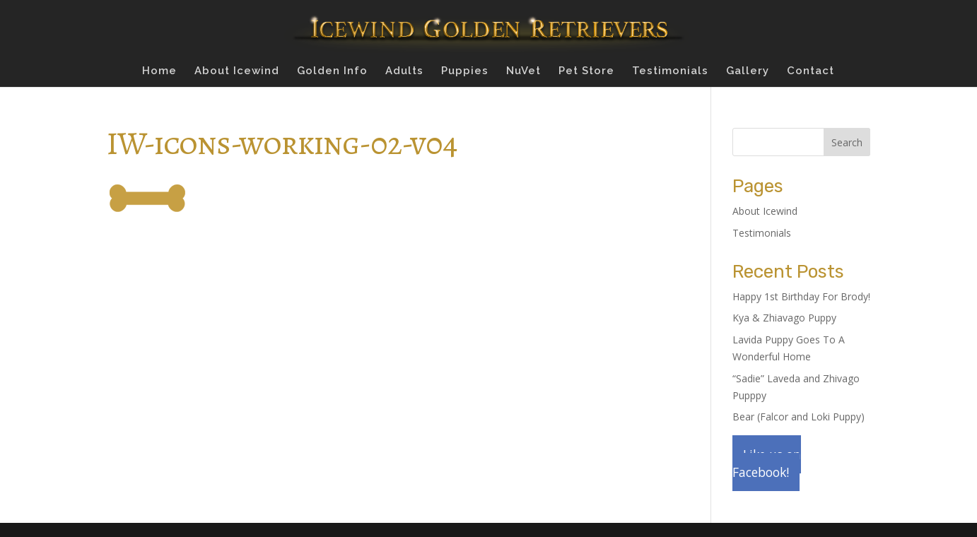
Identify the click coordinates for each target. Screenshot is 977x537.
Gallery (747, 71)
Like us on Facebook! (766, 463)
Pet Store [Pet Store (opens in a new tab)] (586, 71)
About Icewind (236, 71)
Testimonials (670, 71)
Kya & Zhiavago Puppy (784, 317)
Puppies (464, 71)
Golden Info (332, 71)
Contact (810, 71)
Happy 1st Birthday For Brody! (801, 296)
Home (159, 71)
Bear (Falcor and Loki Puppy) (798, 416)
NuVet (523, 71)
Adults (404, 71)
